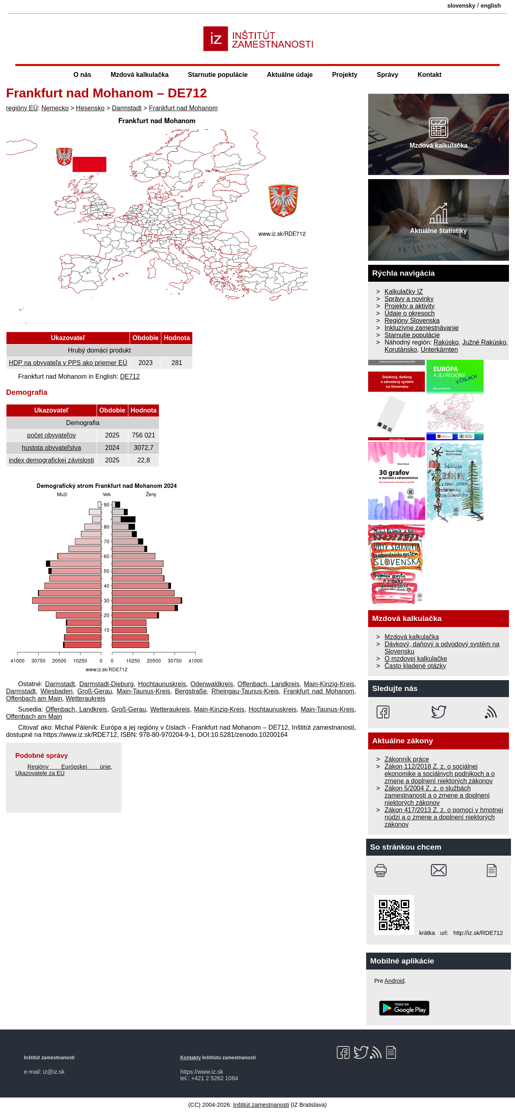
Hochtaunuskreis (162, 684)
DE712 (130, 376)
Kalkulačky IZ (404, 291)
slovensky (461, 5)
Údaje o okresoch (410, 313)
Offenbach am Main (34, 698)
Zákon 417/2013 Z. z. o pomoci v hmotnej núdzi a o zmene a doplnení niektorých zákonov (444, 817)
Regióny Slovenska (412, 320)
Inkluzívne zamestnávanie (422, 327)
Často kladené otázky (415, 665)
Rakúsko (446, 342)
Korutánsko (401, 349)
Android (395, 981)
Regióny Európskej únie (69, 766)
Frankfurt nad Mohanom (183, 108)
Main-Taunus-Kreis (143, 691)
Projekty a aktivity (410, 306)
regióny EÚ (22, 108)
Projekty (344, 74)
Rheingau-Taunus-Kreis (245, 691)
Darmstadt (127, 108)
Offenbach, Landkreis (268, 684)
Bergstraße (191, 691)
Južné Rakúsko (484, 342)
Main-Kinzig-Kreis (329, 684)
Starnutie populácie (217, 74)
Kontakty (190, 1057)
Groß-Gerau (94, 691)
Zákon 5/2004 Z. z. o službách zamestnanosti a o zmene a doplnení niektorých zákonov (437, 795)
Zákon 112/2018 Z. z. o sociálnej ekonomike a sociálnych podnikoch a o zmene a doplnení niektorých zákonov (440, 773)
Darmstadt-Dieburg (106, 684)
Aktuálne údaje (290, 74)
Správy (387, 74)
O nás (82, 74)
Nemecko (55, 108)
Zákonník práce (407, 759)
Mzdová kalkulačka (140, 74)
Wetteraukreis (85, 698)
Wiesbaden (56, 691)
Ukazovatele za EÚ (39, 773)
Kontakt (430, 74)
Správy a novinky (409, 298)
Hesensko (90, 108)
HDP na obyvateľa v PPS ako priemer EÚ (68, 362)
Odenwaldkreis (211, 684)
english (491, 5)
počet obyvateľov (51, 435)
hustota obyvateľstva (51, 447)
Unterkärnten (439, 349)
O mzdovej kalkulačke (416, 658)
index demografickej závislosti (51, 460)
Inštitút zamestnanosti (261, 1105)
